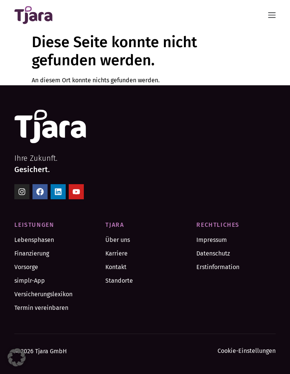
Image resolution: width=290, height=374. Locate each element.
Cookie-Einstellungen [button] (247, 350)
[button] (16, 357)
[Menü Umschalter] (272, 15)
